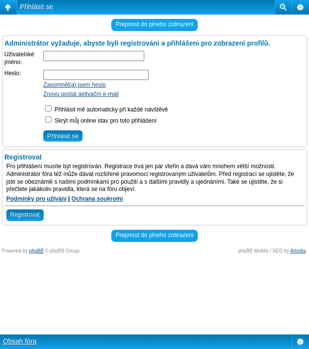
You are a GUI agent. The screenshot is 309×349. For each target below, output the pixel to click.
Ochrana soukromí (97, 198)
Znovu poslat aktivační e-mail (81, 94)
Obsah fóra (19, 341)
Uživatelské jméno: (19, 58)
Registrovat (25, 214)
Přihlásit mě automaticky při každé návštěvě (106, 109)
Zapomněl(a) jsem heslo (74, 84)
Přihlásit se (36, 7)
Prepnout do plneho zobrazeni (154, 24)
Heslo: (12, 73)
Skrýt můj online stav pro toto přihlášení (100, 120)
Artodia (298, 251)
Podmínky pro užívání (36, 198)
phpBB (36, 251)
